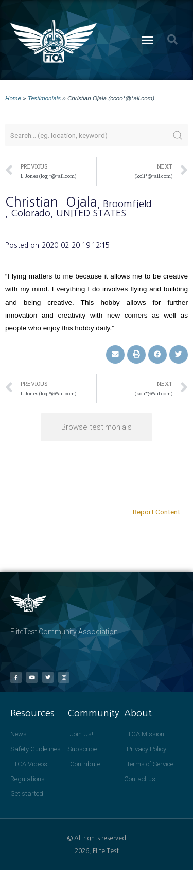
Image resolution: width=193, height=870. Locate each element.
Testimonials (44, 98)
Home (13, 98)
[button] (147, 40)
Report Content (156, 512)
